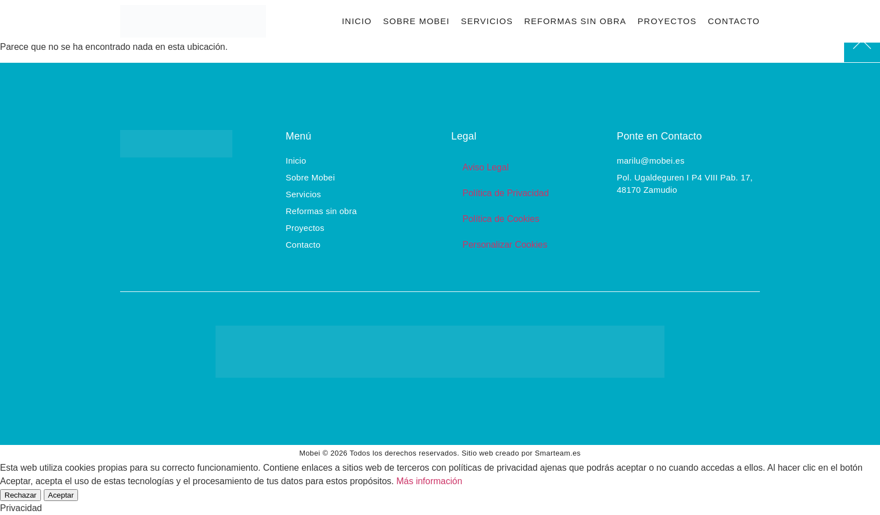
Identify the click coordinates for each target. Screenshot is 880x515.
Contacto (734, 21)
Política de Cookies (500, 219)
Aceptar (61, 495)
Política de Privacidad (505, 193)
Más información (429, 481)
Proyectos (667, 21)
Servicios (487, 21)
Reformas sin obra (575, 21)
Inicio (357, 21)
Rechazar (20, 495)
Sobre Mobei (416, 21)
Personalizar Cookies (504, 244)
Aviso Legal (485, 167)
